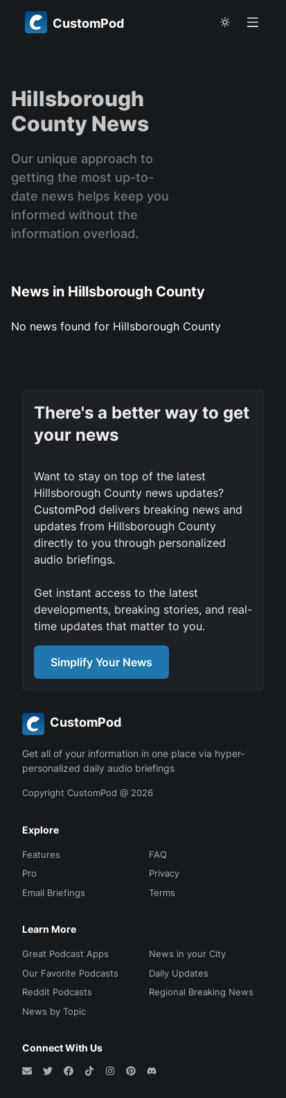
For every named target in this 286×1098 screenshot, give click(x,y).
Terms (162, 892)
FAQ (158, 854)
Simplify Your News (101, 662)
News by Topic (54, 1011)
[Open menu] (253, 22)
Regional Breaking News (201, 991)
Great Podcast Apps (65, 953)
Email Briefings (53, 892)
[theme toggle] (225, 22)
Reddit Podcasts (57, 991)
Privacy (164, 873)
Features (41, 854)
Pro (29, 873)
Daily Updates (178, 973)
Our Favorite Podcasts (70, 973)
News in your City (187, 953)
